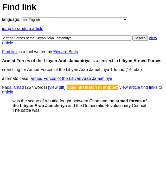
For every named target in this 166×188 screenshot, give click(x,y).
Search (140, 38)
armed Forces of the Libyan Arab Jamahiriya (71, 78)
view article (129, 87)
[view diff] (56, 87)
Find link (10, 52)
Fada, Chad (13, 87)
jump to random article (22, 28)
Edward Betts (65, 52)
